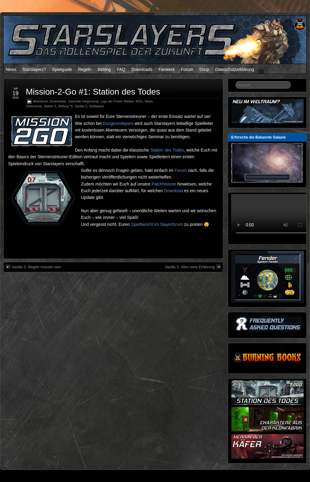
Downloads (141, 69)
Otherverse (34, 106)
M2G (139, 101)
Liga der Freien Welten (117, 101)
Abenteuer (40, 101)
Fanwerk (166, 69)
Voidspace (96, 106)
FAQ (121, 69)
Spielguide (62, 69)
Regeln (84, 69)
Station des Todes (167, 150)
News (11, 69)
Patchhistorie (164, 184)
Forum (187, 69)
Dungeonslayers (118, 123)
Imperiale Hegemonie (83, 101)
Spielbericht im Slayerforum (157, 224)
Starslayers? (34, 69)
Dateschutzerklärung (234, 69)
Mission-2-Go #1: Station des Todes (93, 91)
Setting (104, 69)
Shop (204, 69)
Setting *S (65, 106)
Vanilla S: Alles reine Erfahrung (193, 266)
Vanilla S (81, 106)
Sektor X (50, 106)
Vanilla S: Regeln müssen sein (33, 266)
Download (173, 190)
